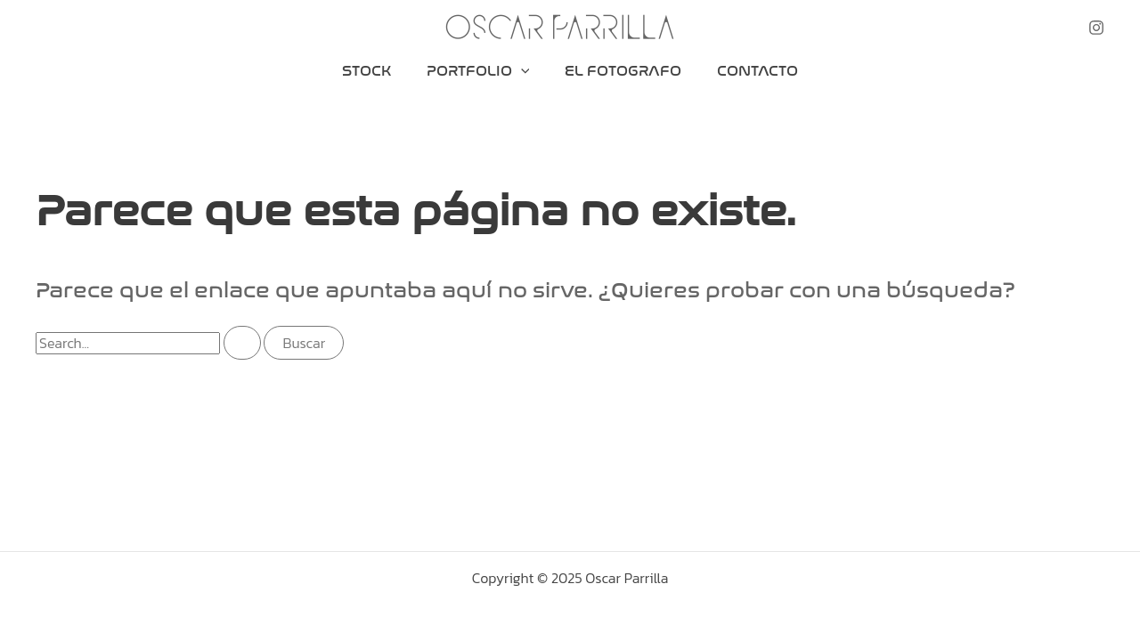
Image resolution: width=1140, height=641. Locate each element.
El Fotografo (623, 70)
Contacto (757, 70)
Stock (366, 70)
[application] (521, 71)
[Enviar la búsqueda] (242, 343)
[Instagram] (1096, 28)
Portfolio (478, 71)
